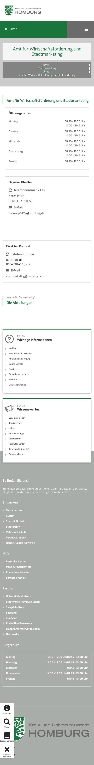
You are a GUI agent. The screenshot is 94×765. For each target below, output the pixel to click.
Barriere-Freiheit (16, 577)
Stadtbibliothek (15, 521)
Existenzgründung (17, 384)
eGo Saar (11, 618)
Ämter (46, 71)
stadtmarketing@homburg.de (24, 276)
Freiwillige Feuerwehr (19, 623)
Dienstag (14, 131)
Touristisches (15, 423)
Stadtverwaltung (47, 68)
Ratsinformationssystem (20, 353)
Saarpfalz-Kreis (15, 607)
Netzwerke (12, 634)
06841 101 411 (16, 196)
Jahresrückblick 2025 (19, 449)
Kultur (12, 428)
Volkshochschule (16, 532)
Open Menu (86, 29)
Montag (13, 121)
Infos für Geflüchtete (18, 567)
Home (45, 64)
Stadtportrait (15, 438)
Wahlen (12, 348)
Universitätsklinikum (18, 596)
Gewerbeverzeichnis (18, 374)
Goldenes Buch (16, 454)
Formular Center (17, 443)
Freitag (13, 161)
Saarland (11, 612)
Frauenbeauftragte (17, 572)
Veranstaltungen (17, 433)
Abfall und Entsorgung (19, 358)
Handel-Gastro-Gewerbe (20, 543)
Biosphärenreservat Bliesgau (23, 628)
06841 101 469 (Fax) (20, 201)
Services (13, 369)
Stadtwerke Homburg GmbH (23, 601)
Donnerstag (16, 151)
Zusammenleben (17, 417)
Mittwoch (14, 141)
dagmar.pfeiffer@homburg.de (26, 213)
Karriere (12, 379)
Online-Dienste (15, 364)
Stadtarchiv (13, 526)
